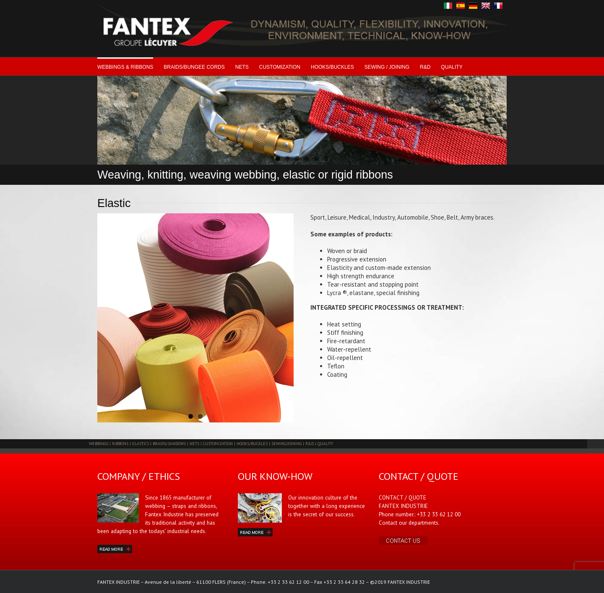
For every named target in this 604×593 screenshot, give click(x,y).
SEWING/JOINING (286, 443)
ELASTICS (140, 443)
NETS (242, 67)
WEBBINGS (98, 443)
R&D (425, 67)
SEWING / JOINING (386, 67)
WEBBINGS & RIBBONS (125, 67)
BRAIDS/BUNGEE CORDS (194, 67)
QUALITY (451, 67)
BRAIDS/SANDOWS (169, 443)
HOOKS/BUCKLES (332, 67)
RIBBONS (120, 443)
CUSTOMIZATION (279, 67)
